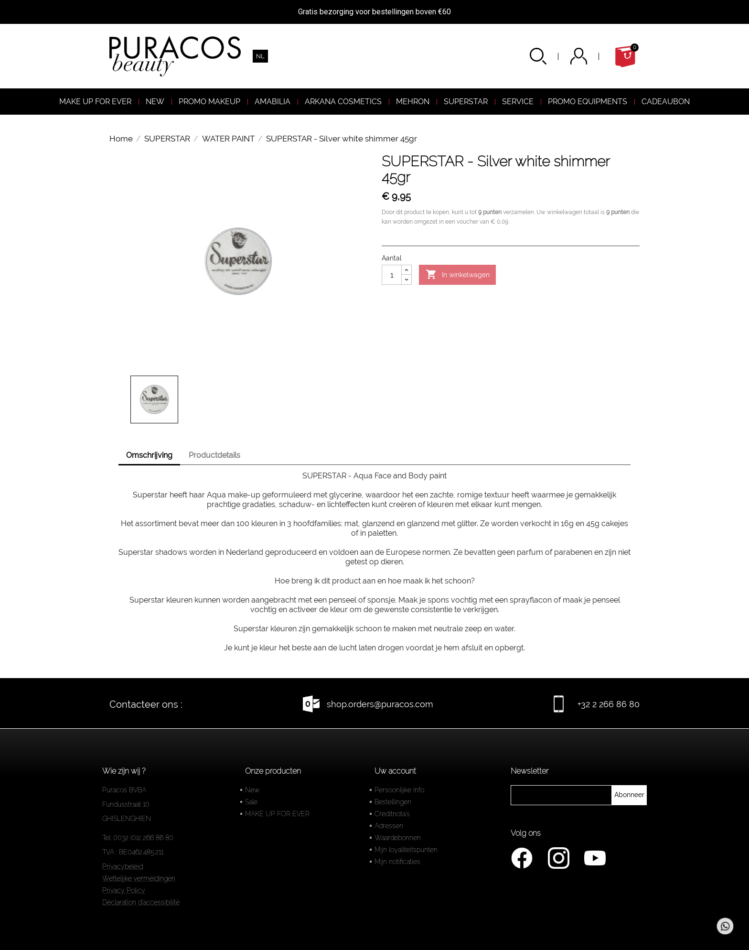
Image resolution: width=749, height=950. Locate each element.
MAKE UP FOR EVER (277, 814)
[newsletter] (629, 795)
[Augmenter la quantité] (406, 270)
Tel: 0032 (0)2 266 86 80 (137, 838)
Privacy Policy (123, 890)
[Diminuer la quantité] (406, 279)
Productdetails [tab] (214, 455)
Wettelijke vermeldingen (138, 878)
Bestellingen (392, 802)
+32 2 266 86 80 (609, 704)
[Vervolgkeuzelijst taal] (260, 56)
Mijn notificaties (397, 861)
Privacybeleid (122, 866)
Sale (251, 802)
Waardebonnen (397, 838)
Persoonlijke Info (399, 790)
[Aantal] (392, 275)
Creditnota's (392, 814)
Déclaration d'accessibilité (141, 902)
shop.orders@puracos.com (380, 704)
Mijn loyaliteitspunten (406, 849)
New (252, 790)
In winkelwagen (458, 275)
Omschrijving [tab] (149, 455)
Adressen (388, 826)
